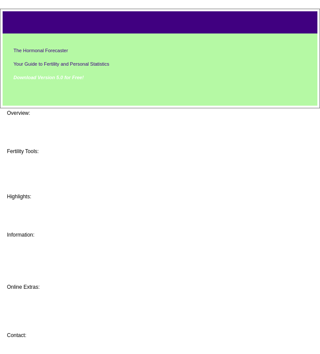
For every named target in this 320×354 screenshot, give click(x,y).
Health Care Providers (49, 264)
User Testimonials (44, 219)
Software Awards (42, 226)
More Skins (34, 302)
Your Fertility (36, 243)
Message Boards (42, 295)
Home (26, 121)
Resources (33, 278)
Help (24, 323)
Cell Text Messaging (47, 187)
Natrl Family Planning (49, 271)
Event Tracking (39, 250)
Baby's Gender (39, 257)
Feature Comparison (47, 135)
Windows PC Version (48, 180)
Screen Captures (42, 128)
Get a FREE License (46, 316)
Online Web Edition (45, 160)
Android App (36, 173)
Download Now (39, 142)
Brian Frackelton (47, 335)
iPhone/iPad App (42, 167)
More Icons (34, 309)
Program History (42, 212)
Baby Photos (36, 205)
